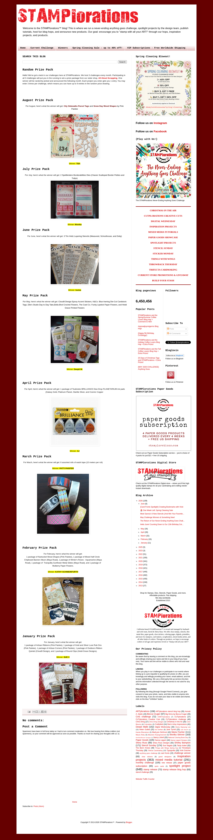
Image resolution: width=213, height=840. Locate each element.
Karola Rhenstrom (142, 732)
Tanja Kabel (182, 745)
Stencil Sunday (149, 745)
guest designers (165, 757)
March (143, 536)
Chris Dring (140, 722)
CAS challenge (143, 716)
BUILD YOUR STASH (163, 280)
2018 (141, 568)
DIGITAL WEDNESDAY (163, 221)
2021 (141, 558)
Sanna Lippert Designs (179, 740)
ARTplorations (142, 711)
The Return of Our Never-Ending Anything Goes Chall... (162, 521)
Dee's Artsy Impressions (177, 724)
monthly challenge (145, 762)
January (144, 543)
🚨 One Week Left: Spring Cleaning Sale (156, 510)
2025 (141, 547)
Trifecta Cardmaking (155, 750)
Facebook (160, 131)
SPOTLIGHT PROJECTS (163, 243)
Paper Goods (142, 740)
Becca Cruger (153, 714)
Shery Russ (141, 742)
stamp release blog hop (174, 769)
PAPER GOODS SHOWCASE (163, 237)
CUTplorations (180, 717)
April (143, 532)
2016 (141, 575)
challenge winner (182, 753)
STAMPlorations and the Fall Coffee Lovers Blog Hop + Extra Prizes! (149, 351)
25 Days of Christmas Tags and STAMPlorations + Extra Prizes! (149, 360)
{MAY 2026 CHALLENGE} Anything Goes (148, 368)
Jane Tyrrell (171, 729)
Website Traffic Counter (145, 779)
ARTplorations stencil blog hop (168, 711)
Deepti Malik (142, 727)
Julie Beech (184, 729)
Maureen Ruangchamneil (157, 735)
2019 (141, 565)
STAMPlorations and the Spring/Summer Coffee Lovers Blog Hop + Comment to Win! (147, 318)
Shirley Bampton (182, 742)
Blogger (129, 822)
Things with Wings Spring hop (166, 748)
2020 (141, 561)
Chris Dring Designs (156, 722)
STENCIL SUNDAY (163, 248)
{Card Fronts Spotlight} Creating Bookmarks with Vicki (161, 507)
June (143, 504)
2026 (141, 501)
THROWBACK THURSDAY (163, 264)
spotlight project (179, 765)
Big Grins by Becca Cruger (176, 714)
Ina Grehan (159, 729)
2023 (141, 551)
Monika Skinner (177, 734)
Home (23, 48)
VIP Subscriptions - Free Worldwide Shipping (156, 48)
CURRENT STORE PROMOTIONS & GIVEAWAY (163, 275)
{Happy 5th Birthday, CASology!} (146, 334)
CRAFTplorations (164, 717)
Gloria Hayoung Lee (182, 727)
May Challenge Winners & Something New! (157, 517)
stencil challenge (142, 772)
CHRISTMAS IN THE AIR (163, 210)
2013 (141, 586)
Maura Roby (140, 735)
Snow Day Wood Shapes (105, 106)
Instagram (160, 123)
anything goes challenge (149, 753)
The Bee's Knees (143, 748)
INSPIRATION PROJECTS (163, 226)
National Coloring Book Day (178, 737)
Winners (63, 48)
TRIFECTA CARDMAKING (163, 270)
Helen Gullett (144, 729)
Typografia (171, 750)
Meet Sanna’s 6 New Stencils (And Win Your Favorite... (162, 514)
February (144, 539)
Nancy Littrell (158, 737)
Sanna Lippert (160, 740)
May (143, 529)
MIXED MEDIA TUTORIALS (163, 232)
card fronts (165, 753)
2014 (141, 582)
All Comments (173, 333)
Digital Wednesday (162, 727)
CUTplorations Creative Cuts (148, 719)
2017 (141, 572)
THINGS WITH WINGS (163, 259)
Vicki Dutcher (185, 750)
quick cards (159, 766)
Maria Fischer (178, 732)
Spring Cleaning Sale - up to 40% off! (97, 48)
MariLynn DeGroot (159, 732)
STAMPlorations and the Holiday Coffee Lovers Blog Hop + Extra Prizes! (149, 342)
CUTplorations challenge (176, 719)
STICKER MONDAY (163, 253)
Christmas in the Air (174, 722)
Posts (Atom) (38, 806)
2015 (141, 579)
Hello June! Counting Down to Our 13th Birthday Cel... (161, 524)
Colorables (148, 724)
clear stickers (147, 757)
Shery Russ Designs (161, 743)
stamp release (150, 769)
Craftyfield (159, 724)
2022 (141, 554)
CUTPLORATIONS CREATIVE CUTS (163, 216)
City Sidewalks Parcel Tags (76, 106)
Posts (170, 329)
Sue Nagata (167, 745)
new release (167, 763)
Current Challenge (41, 48)
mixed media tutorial (168, 759)
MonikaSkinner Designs (143, 737)
